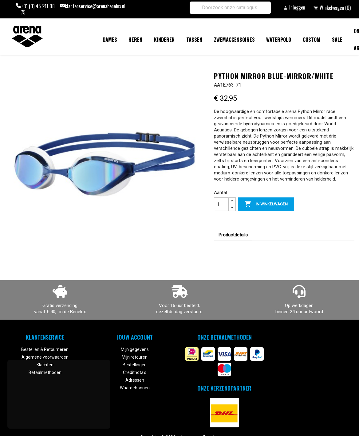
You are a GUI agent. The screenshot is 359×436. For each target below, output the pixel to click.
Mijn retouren (135, 357)
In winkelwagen (266, 204)
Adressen (134, 380)
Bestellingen (135, 364)
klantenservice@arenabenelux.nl (95, 6)
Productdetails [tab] (233, 235)
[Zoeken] (230, 8)
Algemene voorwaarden (45, 357)
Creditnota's (134, 372)
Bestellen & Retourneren (45, 349)
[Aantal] (221, 204)
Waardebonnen (135, 387)
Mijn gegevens (135, 349)
